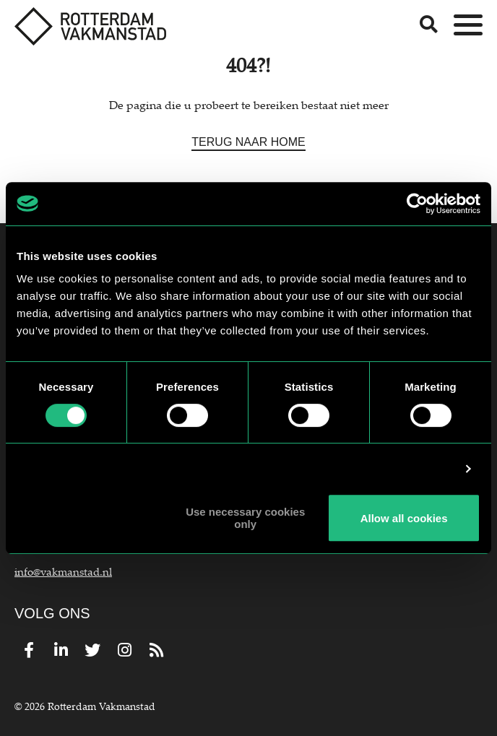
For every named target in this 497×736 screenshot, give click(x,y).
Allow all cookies (404, 518)
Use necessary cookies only (245, 518)
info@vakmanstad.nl (63, 571)
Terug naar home (248, 142)
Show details (419, 468)
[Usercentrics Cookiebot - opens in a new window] (417, 204)
